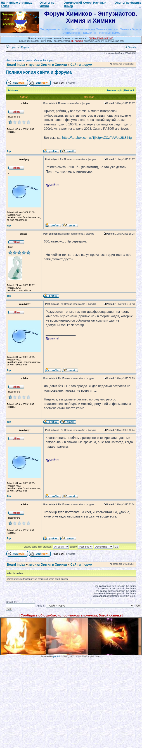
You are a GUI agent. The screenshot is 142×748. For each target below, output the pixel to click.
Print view (13, 90)
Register (24, 47)
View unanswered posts (19, 60)
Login (11, 47)
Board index (16, 64)
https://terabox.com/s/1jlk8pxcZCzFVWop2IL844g (97, 137)
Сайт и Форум (81, 64)
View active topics (44, 60)
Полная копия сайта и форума (39, 72)
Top (9, 151)
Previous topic (114, 90)
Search (130, 47)
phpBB (56, 656)
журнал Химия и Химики (47, 64)
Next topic (129, 90)
